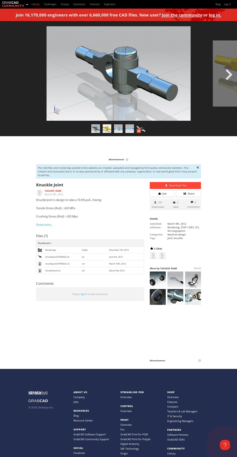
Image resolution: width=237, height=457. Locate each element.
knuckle (178, 238)
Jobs (76, 402)
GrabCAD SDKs (176, 439)
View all (197, 268)
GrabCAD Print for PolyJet (135, 439)
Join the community (182, 15)
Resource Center (83, 420)
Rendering (173, 227)
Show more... (44, 225)
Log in (227, 4)
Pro (122, 429)
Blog (76, 415)
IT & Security (174, 416)
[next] (229, 74)
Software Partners (177, 434)
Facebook (79, 453)
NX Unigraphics (176, 231)
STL (197, 227)
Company (79, 397)
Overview (126, 397)
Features (172, 402)
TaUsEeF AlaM (53, 190)
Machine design (176, 234)
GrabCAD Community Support (91, 439)
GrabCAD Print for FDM (134, 434)
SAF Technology (129, 448)
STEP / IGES (187, 227)
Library (171, 453)
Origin (124, 453)
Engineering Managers (180, 421)
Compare (172, 406)
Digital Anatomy (129, 443)
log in (84, 294)
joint (170, 238)
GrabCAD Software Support (90, 434)
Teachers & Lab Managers (182, 411)
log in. (215, 15)
